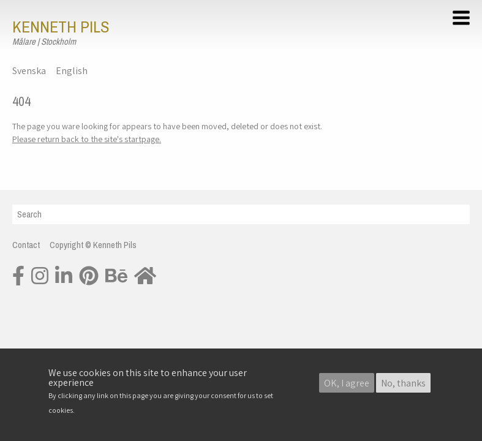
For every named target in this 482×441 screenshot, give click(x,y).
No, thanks (403, 383)
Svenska (29, 70)
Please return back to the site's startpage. (86, 139)
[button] (463, 19)
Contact (26, 245)
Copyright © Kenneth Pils (93, 245)
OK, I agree (346, 383)
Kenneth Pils (60, 27)
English (72, 70)
